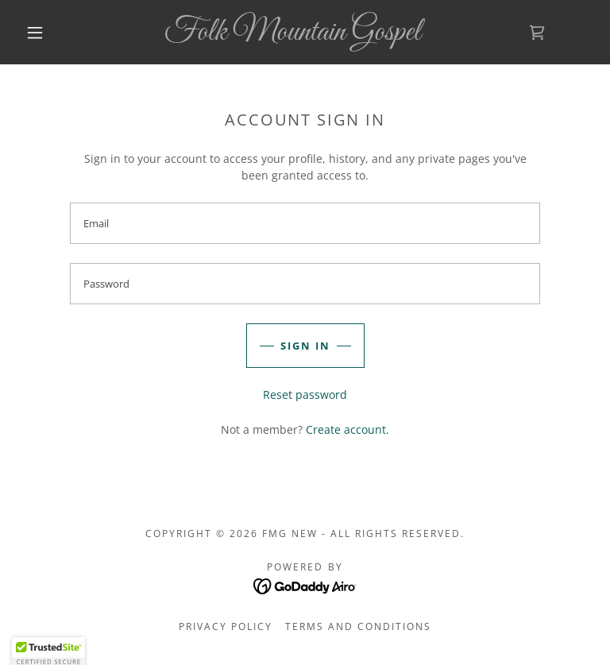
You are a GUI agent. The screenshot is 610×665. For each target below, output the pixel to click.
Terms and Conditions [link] (358, 626)
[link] (292, 35)
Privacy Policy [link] (225, 626)
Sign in (305, 345)
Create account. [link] (347, 429)
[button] (35, 32)
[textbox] (305, 223)
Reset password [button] (305, 394)
